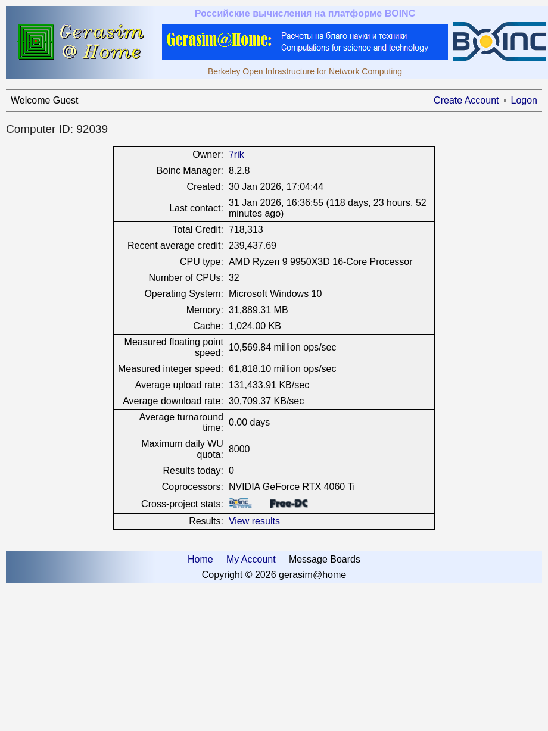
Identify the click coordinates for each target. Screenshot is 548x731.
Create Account (466, 100)
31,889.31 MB (258, 310)
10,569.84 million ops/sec (283, 347)
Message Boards (324, 559)
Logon (524, 100)
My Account (251, 559)
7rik (236, 154)
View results (254, 521)
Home (200, 559)
